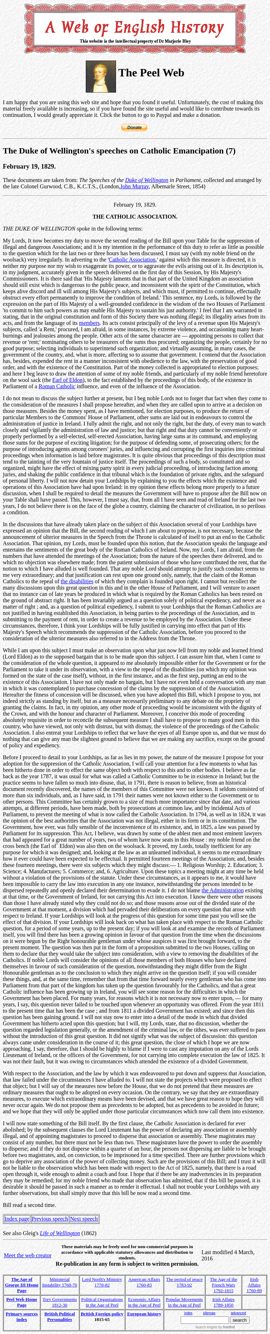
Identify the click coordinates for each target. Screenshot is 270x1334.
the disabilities (77, 581)
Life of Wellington (60, 1233)
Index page (17, 1219)
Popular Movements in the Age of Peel (184, 1302)
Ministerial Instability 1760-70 (59, 1282)
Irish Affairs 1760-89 (254, 1285)
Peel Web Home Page (21, 1302)
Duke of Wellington (146, 180)
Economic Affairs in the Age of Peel (144, 1302)
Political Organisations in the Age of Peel (102, 1302)
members (89, 323)
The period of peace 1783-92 (184, 1282)
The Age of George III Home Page (21, 1285)
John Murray (134, 186)
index (188, 1313)
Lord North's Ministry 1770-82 (102, 1282)
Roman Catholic (57, 386)
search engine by (215, 1327)
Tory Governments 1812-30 (60, 1302)
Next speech (84, 1219)
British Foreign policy (102, 1313)
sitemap (209, 1313)
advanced (238, 1313)
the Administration (223, 890)
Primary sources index (22, 1316)
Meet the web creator (27, 1255)
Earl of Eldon (67, 380)
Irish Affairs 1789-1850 (223, 1302)
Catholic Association (132, 260)
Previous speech (50, 1219)
